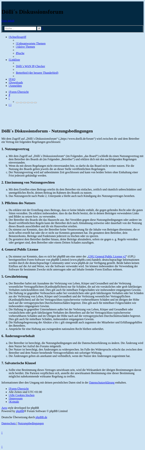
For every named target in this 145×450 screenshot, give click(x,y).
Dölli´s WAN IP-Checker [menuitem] (30, 66)
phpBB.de (41, 417)
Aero (4, 407)
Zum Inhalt (7, 20)
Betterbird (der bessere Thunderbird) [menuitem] (37, 72)
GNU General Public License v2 (107, 256)
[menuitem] (31, 43)
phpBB (20, 411)
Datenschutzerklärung (101, 382)
